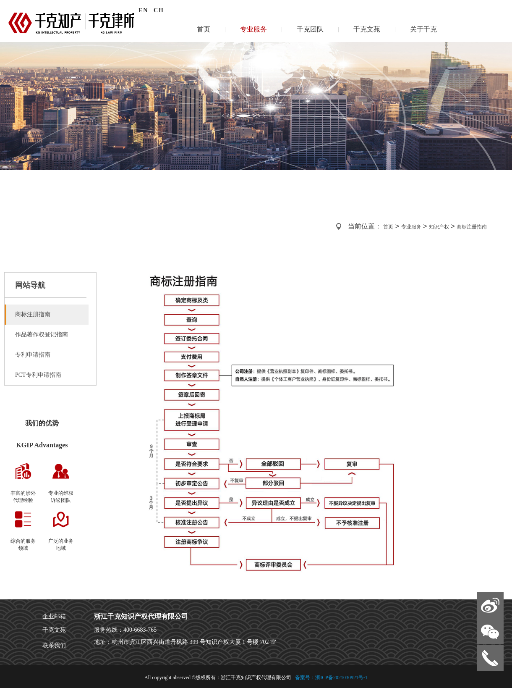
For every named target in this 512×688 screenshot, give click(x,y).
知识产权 (439, 227)
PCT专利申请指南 (38, 375)
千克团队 (310, 29)
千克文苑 (366, 29)
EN (143, 10)
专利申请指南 (32, 355)
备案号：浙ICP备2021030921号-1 (331, 677)
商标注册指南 (472, 227)
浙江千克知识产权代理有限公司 (141, 616)
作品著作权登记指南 (41, 334)
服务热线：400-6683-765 (125, 630)
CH (159, 10)
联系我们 (54, 645)
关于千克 (423, 29)
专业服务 (253, 29)
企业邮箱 (54, 616)
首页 (203, 29)
